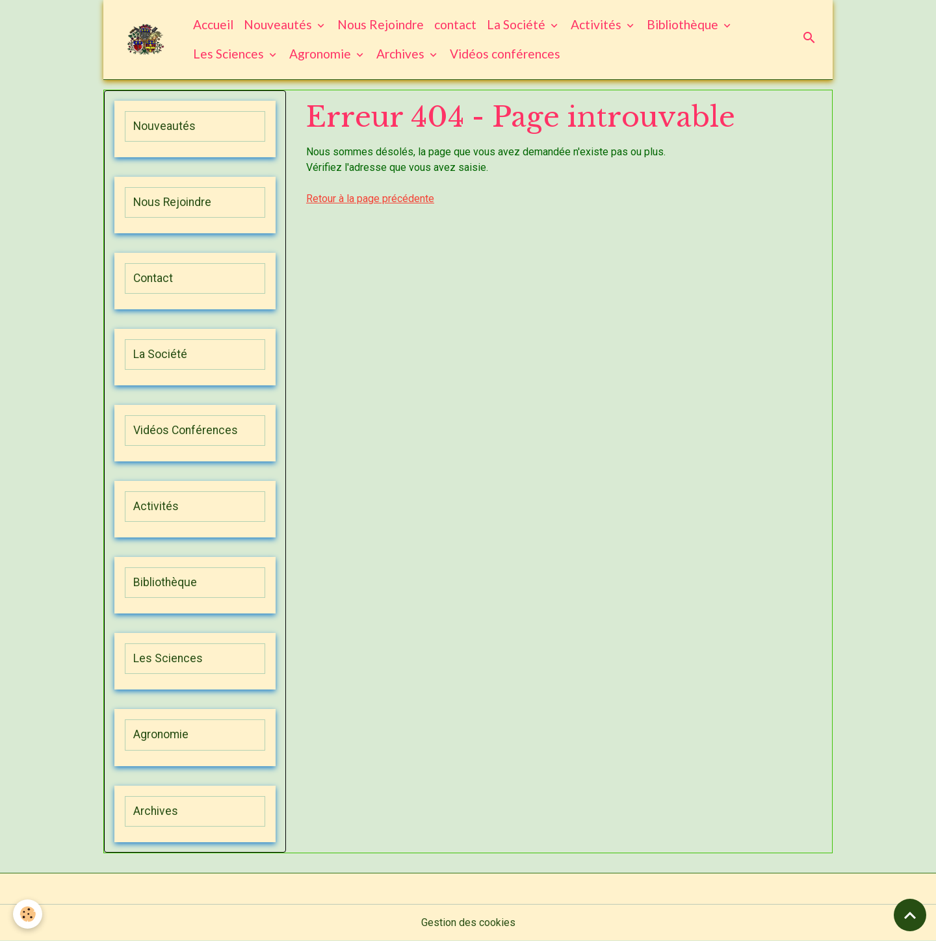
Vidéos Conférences (185, 430)
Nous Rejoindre (380, 24)
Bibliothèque (684, 24)
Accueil (213, 24)
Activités (597, 24)
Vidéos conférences (505, 53)
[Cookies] (27, 914)
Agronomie (321, 53)
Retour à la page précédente (370, 198)
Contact (153, 278)
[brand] (145, 39)
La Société (517, 24)
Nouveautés (279, 24)
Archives (401, 53)
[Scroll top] (910, 915)
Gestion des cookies (468, 922)
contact (455, 24)
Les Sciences (229, 53)
